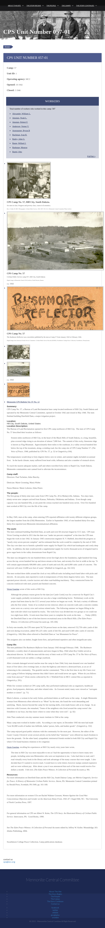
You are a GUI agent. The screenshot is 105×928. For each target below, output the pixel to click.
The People (51, 6)
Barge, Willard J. (19, 143)
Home (7, 47)
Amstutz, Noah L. (19, 118)
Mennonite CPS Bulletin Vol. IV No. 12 (23, 402)
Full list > (91, 156)
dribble (55, 912)
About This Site (14, 6)
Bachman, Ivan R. (19, 135)
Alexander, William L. (21, 114)
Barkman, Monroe (19, 147)
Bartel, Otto (17, 152)
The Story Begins (34, 6)
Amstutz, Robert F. (20, 122)
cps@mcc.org (9, 862)
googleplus (55, 915)
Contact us (55, 904)
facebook (55, 908)
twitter (55, 910)
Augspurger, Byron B (21, 131)
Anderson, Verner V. (20, 126)
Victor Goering (13, 589)
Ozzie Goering (13, 747)
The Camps (66, 6)
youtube (55, 917)
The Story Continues (85, 6)
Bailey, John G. (18, 139)
